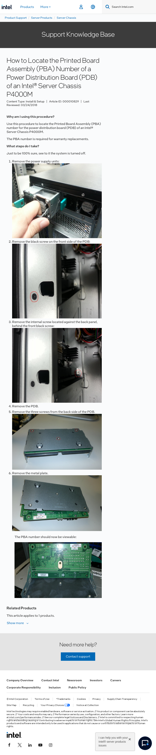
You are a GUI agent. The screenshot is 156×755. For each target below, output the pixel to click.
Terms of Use (42, 699)
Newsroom (74, 680)
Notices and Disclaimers (83, 717)
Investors (96, 680)
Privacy (96, 699)
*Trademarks (63, 699)
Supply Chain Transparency (122, 699)
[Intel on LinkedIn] (30, 744)
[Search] (107, 7)
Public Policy (77, 687)
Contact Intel (50, 680)
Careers (115, 680)
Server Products (41, 18)
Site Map (11, 705)
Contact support (78, 656)
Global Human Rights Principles (122, 720)
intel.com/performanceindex (25, 717)
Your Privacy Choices (55, 705)
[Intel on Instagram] (50, 744)
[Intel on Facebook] (9, 744)
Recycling (28, 705)
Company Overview (20, 680)
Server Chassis (66, 18)
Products (27, 7)
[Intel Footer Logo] (14, 735)
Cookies (81, 699)
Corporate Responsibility (24, 687)
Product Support (16, 18)
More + (45, 7)
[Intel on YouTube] (40, 744)
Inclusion (55, 687)
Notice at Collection (88, 705)
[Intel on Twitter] (19, 744)
